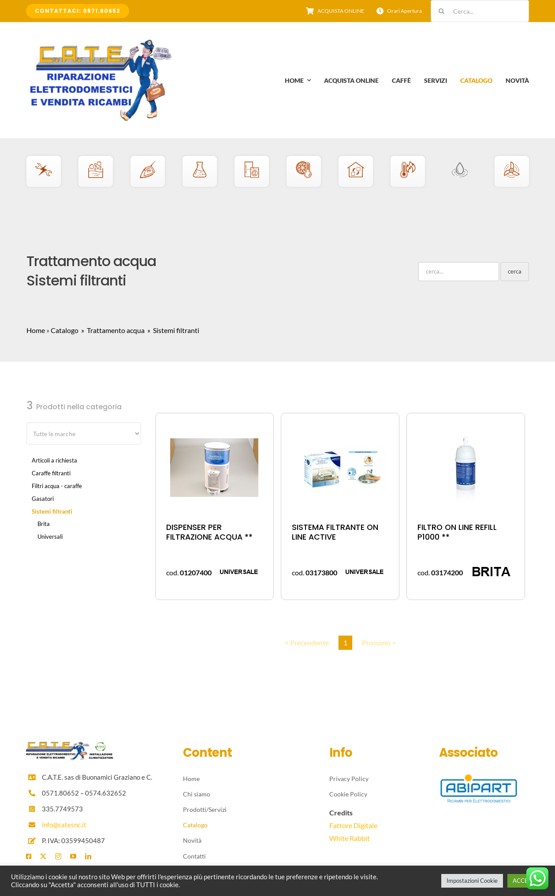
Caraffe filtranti (51, 473)
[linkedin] (88, 856)
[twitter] (43, 856)
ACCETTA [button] (526, 880)
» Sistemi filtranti (172, 330)
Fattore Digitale (353, 825)
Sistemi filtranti (52, 511)
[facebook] (28, 856)
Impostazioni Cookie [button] (472, 880)
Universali (50, 536)
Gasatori (43, 498)
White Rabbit (349, 838)
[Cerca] (442, 11)
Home (35, 330)
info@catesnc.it (64, 825)
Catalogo (64, 330)
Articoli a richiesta (54, 460)
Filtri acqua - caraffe (57, 485)
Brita (43, 523)
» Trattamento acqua (112, 330)
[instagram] (58, 856)
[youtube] (73, 856)
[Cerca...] (480, 11)
